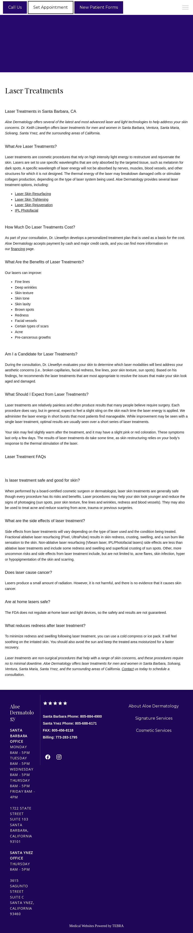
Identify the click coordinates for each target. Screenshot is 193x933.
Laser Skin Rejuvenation (34, 205)
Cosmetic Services (153, 730)
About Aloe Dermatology (154, 706)
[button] (186, 8)
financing (18, 249)
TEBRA (118, 926)
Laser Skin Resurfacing (33, 194)
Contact (128, 669)
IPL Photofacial (26, 210)
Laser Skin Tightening (31, 199)
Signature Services (153, 718)
